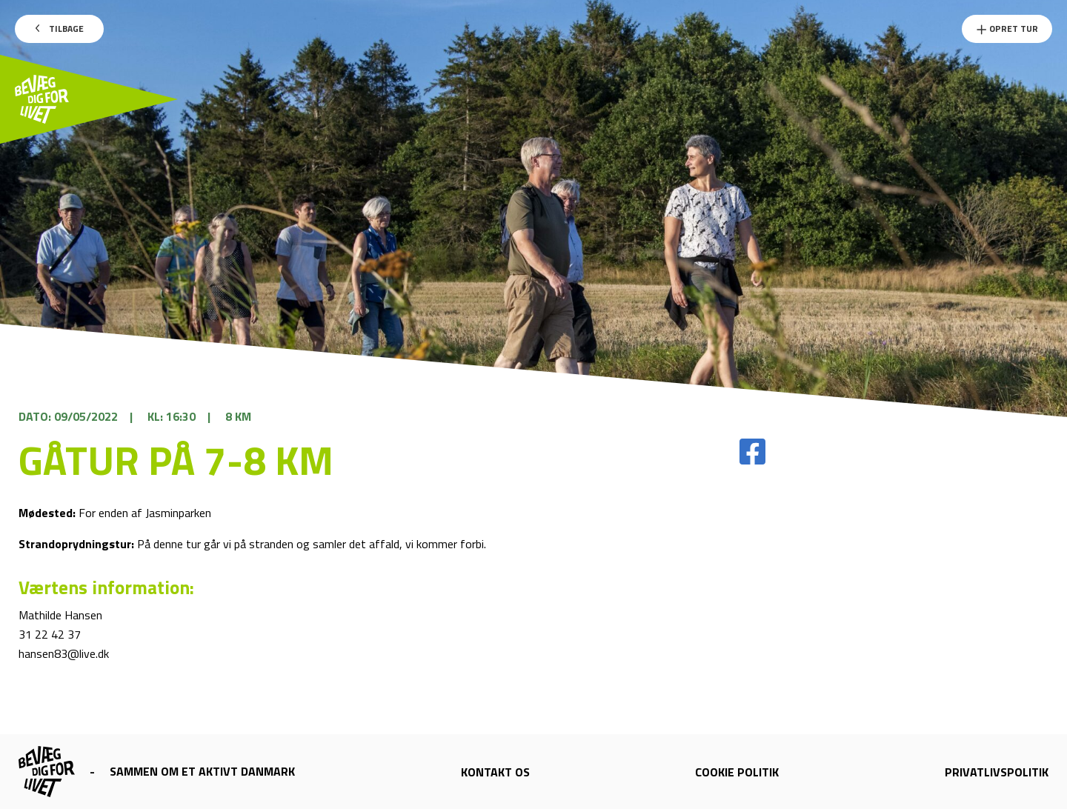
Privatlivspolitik (996, 772)
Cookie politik (737, 772)
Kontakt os (495, 772)
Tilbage (60, 28)
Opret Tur (1007, 28)
